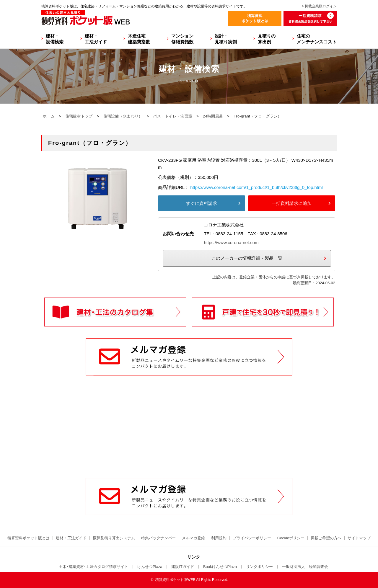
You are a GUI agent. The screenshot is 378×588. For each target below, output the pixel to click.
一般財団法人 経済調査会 (305, 566)
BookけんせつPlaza (220, 566)
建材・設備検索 (54, 38)
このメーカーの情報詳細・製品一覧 (246, 258)
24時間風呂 (213, 116)
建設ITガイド (182, 566)
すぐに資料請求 (201, 203)
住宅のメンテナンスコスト (317, 38)
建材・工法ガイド (96, 38)
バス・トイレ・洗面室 (172, 116)
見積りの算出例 (267, 38)
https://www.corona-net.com (231, 242)
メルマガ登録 (193, 538)
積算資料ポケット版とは (28, 538)
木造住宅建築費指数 (139, 38)
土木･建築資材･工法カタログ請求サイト (93, 566)
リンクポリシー (259, 566)
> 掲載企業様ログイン (319, 6)
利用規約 (219, 538)
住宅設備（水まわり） (123, 116)
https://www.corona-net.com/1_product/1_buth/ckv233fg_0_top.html (256, 187)
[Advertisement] (189, 433)
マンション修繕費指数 (182, 38)
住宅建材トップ (79, 116)
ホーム (49, 116)
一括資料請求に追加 (292, 203)
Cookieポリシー (290, 538)
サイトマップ (359, 538)
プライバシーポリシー (252, 538)
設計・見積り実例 (226, 38)
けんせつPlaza (149, 566)
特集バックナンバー (158, 538)
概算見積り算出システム (114, 538)
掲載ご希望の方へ (326, 538)
